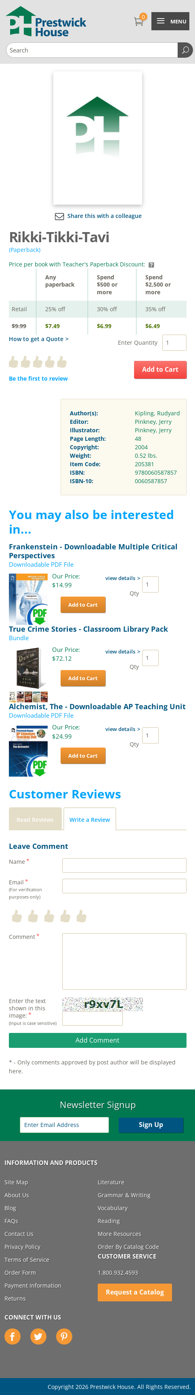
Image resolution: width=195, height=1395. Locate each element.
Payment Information (32, 1285)
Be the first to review (38, 378)
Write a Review (89, 819)
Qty (134, 593)
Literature (111, 1182)
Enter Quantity (137, 342)
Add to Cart (160, 369)
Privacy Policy (22, 1246)
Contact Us (19, 1234)
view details (120, 578)
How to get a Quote (36, 339)
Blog (10, 1208)
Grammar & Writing (124, 1195)
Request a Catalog (135, 1292)
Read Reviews (35, 819)
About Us (16, 1195)
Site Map (16, 1182)
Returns (15, 1298)
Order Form (20, 1272)
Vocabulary (113, 1208)
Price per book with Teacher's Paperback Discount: (81, 264)
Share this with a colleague (97, 216)
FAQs (11, 1221)
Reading (109, 1221)
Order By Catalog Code (128, 1246)
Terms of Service (26, 1259)
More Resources (119, 1234)
